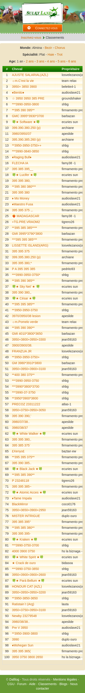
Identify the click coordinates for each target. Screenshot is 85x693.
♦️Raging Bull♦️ (22, 157)
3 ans (40, 61)
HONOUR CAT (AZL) (27, 586)
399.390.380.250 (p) (26, 128)
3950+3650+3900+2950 (29, 510)
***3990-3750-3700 (25, 545)
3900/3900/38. (22, 345)
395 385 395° (21, 522)
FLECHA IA (20, 163)
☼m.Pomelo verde (25, 322)
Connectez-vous (42, 28)
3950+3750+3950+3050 (29, 410)
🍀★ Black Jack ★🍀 (27, 469)
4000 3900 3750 (23, 551)
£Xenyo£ (18, 451)
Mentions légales (65, 679)
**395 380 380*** (24, 186)
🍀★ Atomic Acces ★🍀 (29, 492)
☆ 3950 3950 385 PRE (28, 98)
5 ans (61, 61)
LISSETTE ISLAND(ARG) (30, 245)
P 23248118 (20, 480)
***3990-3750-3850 (25, 569)
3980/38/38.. (21, 622)
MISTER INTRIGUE (26, 516)
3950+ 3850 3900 (24, 86)
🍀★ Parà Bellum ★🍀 (28, 580)
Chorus (60, 48)
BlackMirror (20, 504)
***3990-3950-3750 (25, 380)
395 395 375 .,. (22, 210)
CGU (11, 684)
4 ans (51, 61)
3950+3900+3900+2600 (29, 575)
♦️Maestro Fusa (22, 204)
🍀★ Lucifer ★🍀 (24, 175)
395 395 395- (21, 533)
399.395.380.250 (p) (26, 257)
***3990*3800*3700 (25, 386)
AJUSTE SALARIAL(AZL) (30, 75)
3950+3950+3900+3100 (29, 369)
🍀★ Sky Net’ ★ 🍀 (26, 286)
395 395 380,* (22, 263)
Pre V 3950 (20, 627)
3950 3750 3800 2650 (27, 657)
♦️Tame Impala (22, 498)
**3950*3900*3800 (25, 398)
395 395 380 (21, 192)
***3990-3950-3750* (26, 275)
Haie (51, 54)
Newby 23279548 (24, 616)
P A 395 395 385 (23, 269)
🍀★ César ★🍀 (24, 298)
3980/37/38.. (21, 422)
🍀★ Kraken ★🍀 (24, 539)
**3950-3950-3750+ (26, 357)
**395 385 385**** (24, 228)
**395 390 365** (23, 280)
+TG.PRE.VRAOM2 (26, 222)
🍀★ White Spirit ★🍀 (28, 557)
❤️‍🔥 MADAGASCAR (25, 216)
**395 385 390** (23, 475)
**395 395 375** (23, 457)
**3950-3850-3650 (25, 598)
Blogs (63, 684)
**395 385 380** (23, 527)
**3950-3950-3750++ (26, 145)
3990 (15, 639)
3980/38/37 (20, 428)
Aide (32, 684)
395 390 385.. (22, 463)
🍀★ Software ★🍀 (26, 122)
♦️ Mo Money (20, 198)
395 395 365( (21, 651)
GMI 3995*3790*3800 (27, 233)
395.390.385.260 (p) (26, 139)
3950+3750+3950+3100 (29, 610)
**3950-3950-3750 (25, 310)
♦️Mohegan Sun (22, 645)
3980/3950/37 (22, 133)
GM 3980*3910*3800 (27, 363)
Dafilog (14, 679)
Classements (47, 684)
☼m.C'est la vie (23, 81)
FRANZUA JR (22, 351)
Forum (21, 684)
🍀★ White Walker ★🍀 (29, 433)
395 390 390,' (21, 416)
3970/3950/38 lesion (26, 316)
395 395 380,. (22, 439)
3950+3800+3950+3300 (29, 339)
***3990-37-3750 (24, 392)
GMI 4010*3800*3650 (27, 333)
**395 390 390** (23, 328)
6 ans (72, 61)
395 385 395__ (22, 169)
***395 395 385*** (24, 239)
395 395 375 (21, 251)
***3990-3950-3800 (25, 104)
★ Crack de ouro (24, 563)
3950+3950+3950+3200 (29, 592)
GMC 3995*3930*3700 (28, 116)
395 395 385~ (22, 486)
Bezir (48, 48)
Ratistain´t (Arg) (23, 604)
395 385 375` (21, 445)
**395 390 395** (23, 110)
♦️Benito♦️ (18, 92)
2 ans (30, 61)
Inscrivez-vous (31, 37)
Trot (59, 54)
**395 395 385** (23, 304)
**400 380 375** (23, 375)
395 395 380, (21, 181)
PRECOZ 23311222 (26, 404)
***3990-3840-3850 (25, 151)
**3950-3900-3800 (25, 633)
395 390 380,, (22, 292)
